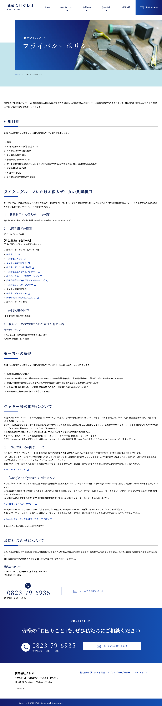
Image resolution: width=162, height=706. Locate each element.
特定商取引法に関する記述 (92, 672)
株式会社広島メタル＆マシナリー (23, 271)
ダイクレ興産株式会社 (18, 263)
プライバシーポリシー (120, 672)
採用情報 (126, 7)
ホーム (48, 7)
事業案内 (87, 7)
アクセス (22, 687)
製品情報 (106, 7)
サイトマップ (141, 672)
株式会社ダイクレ (16, 258)
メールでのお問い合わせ (88, 591)
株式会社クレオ (13, 254)
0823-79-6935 (29, 592)
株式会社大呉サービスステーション (24, 276)
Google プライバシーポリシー (21, 503)
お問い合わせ (149, 7)
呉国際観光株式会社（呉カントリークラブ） (27, 280)
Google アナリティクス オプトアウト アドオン (29, 518)
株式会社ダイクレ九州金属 (20, 267)
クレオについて (67, 7)
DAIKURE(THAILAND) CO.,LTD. (22, 297)
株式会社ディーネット (18, 293)
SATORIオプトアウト (17, 469)
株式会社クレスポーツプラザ (21, 284)
